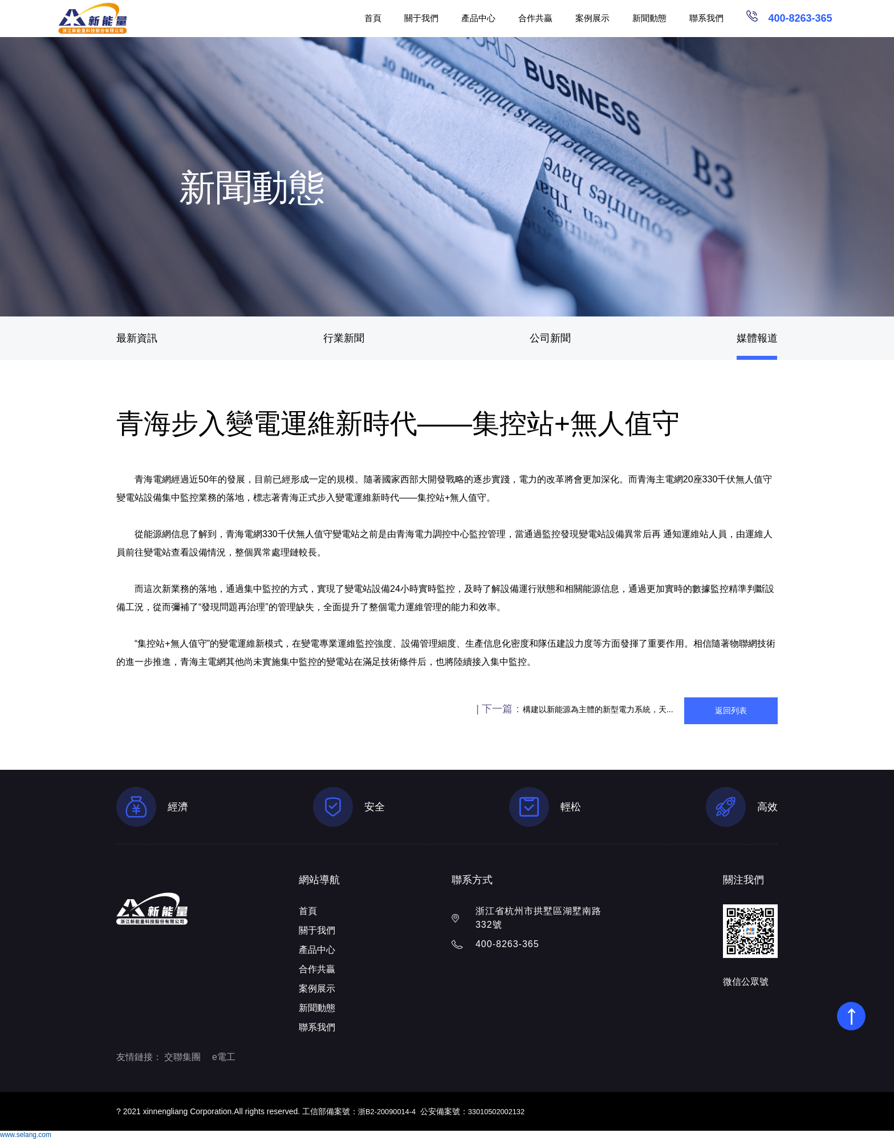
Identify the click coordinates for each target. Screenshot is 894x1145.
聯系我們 (706, 18)
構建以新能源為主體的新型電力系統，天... (486, 712)
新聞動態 (649, 18)
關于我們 (421, 18)
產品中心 (478, 18)
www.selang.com (25, 1141)
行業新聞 (343, 338)
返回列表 (694, 712)
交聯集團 (182, 1063)
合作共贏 (535, 18)
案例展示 (592, 18)
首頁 (372, 18)
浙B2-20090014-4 (389, 1117)
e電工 (223, 1063)
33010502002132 (504, 1117)
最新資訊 (136, 338)
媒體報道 (757, 338)
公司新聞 (550, 338)
